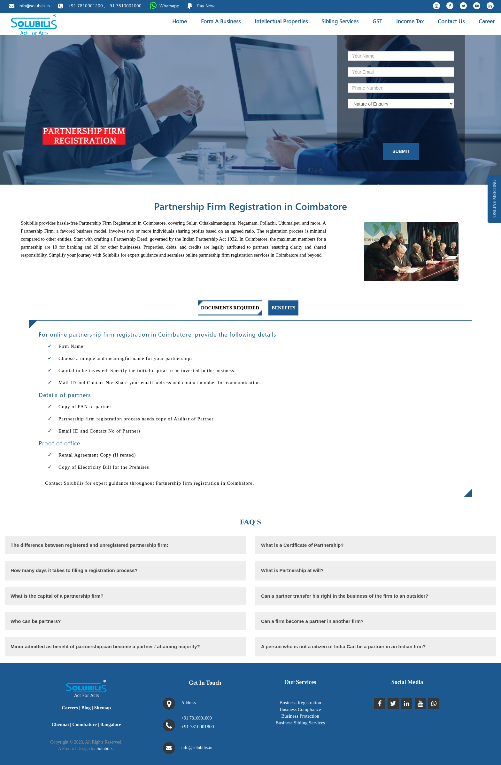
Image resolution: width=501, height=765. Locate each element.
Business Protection (300, 716)
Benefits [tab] (283, 307)
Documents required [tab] (230, 307)
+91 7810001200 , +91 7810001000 (105, 6)
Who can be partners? (36, 621)
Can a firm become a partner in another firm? (312, 621)
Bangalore (110, 724)
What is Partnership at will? (292, 570)
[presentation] (391, 126)
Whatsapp (169, 6)
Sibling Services (339, 21)
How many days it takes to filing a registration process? (74, 570)
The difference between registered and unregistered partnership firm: (89, 545)
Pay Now (205, 6)
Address (188, 702)
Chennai (60, 724)
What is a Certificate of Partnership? (302, 545)
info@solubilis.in (34, 6)
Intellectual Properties (281, 21)
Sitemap (102, 707)
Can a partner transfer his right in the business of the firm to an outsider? (344, 596)
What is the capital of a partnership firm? (57, 596)
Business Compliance (300, 709)
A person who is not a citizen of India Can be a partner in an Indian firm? (343, 646)
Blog (86, 707)
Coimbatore (84, 724)
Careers (70, 707)
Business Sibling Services (300, 722)
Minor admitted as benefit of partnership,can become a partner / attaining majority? (105, 646)
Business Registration (300, 702)
